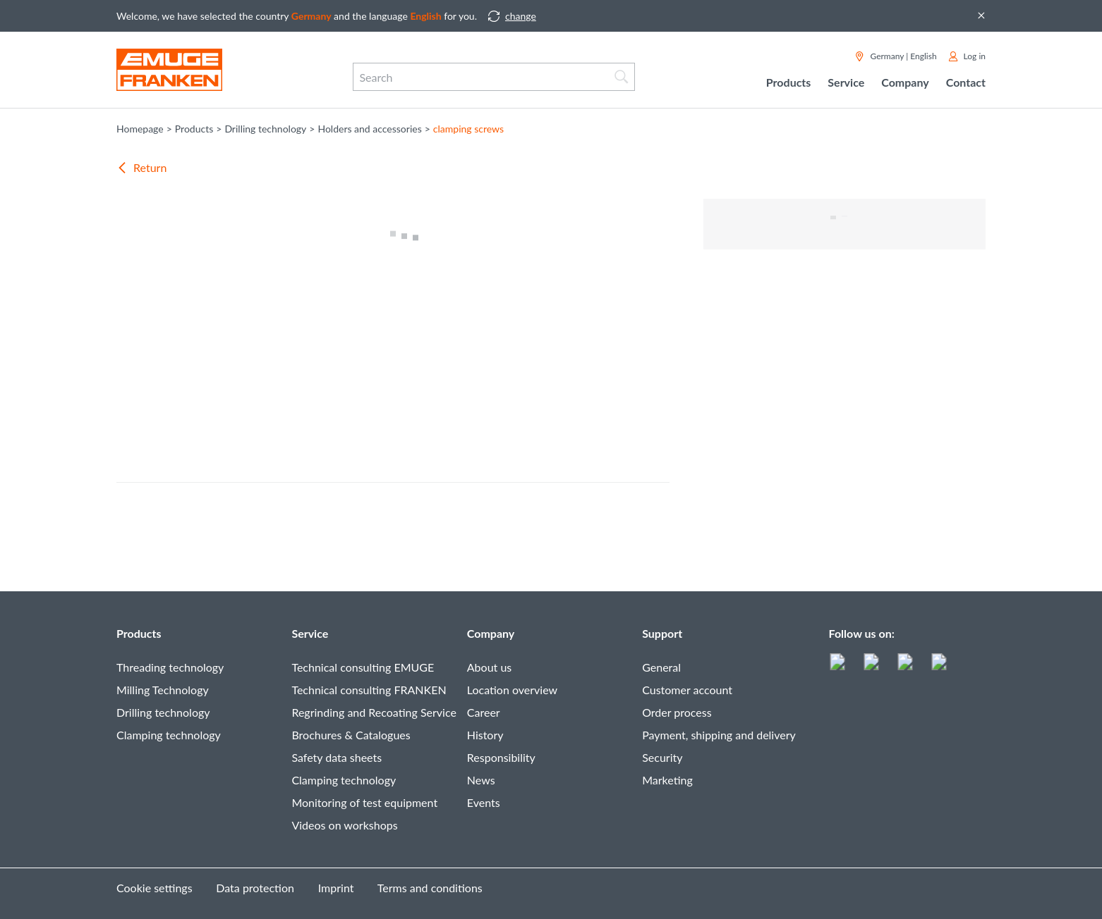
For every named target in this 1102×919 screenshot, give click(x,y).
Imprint (336, 887)
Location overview (512, 689)
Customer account (687, 689)
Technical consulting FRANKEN (368, 689)
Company (490, 633)
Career (483, 712)
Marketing (667, 780)
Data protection (255, 887)
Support (662, 633)
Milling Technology (162, 689)
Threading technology (170, 667)
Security (662, 757)
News (481, 780)
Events (483, 802)
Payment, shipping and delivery (719, 734)
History (485, 734)
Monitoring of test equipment (364, 802)
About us (489, 667)
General (661, 667)
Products (139, 633)
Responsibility (501, 757)
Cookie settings (154, 887)
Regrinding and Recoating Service (373, 712)
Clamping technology (168, 734)
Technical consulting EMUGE (362, 667)
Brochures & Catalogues (350, 734)
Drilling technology (163, 712)
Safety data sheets (336, 757)
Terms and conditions (430, 887)
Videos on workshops (344, 825)
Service (309, 633)
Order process (677, 712)
